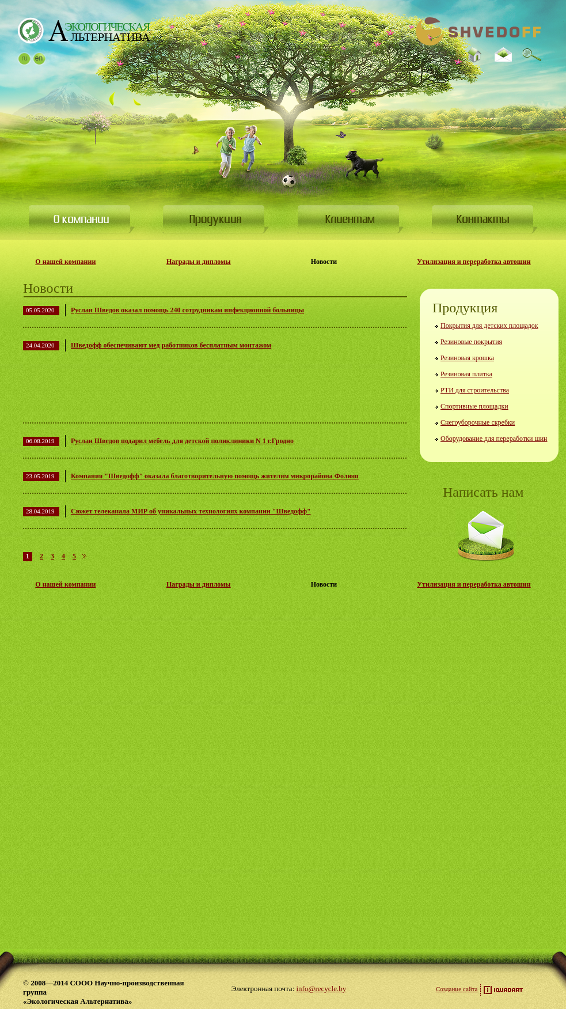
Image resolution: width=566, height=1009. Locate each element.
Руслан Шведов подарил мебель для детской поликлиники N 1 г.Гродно (182, 441)
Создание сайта (456, 988)
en (39, 58)
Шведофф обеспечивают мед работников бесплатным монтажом (171, 345)
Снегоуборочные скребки (477, 422)
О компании (81, 219)
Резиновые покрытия (471, 342)
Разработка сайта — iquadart (503, 990)
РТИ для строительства (474, 390)
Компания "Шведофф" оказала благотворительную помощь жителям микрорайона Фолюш (215, 476)
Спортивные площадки (474, 406)
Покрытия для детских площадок (489, 326)
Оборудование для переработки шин (494, 438)
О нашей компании (65, 262)
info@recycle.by (322, 988)
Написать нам (485, 535)
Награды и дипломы (198, 262)
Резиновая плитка (466, 374)
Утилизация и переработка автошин (473, 262)
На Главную (83, 30)
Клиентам (350, 219)
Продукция (215, 219)
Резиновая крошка (467, 358)
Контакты (484, 219)
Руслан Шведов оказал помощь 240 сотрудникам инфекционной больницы (187, 310)
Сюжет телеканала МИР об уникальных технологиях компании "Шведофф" (191, 511)
